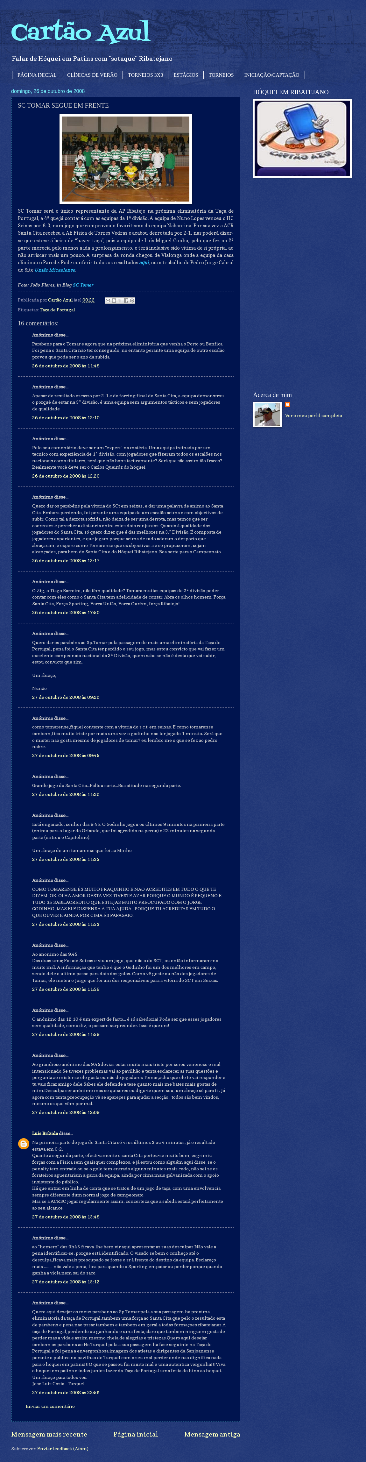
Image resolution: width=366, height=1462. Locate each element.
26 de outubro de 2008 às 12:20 (66, 476)
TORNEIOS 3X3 (145, 75)
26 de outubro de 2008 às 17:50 (66, 612)
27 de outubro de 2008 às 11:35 (66, 859)
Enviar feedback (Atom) (62, 1448)
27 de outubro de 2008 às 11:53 (66, 924)
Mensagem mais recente (49, 1434)
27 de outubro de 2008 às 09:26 (66, 697)
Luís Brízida (45, 1133)
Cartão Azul (80, 34)
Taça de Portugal (57, 309)
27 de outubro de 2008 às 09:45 (66, 755)
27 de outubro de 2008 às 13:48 (66, 1216)
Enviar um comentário (50, 1406)
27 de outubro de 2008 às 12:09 (66, 1112)
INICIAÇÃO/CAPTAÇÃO (271, 75)
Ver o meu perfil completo (313, 415)
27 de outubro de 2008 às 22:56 (66, 1392)
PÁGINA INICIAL (37, 75)
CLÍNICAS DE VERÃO (92, 75)
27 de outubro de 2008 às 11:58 (66, 989)
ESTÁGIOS (185, 75)
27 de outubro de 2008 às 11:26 (66, 794)
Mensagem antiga (212, 1434)
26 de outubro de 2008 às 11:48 (66, 365)
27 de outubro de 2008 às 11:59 (66, 1034)
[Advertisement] (292, 284)
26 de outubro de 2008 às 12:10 (66, 417)
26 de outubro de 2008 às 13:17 (66, 560)
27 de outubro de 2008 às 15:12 (66, 1281)
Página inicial (135, 1434)
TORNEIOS (221, 75)
